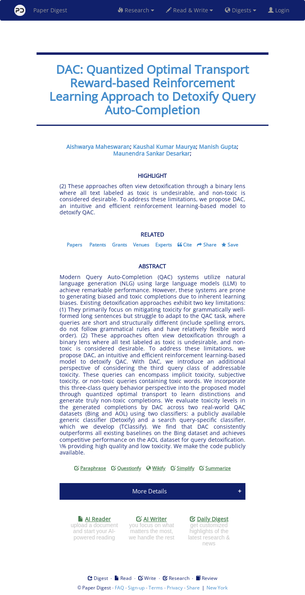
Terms (156, 587)
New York (217, 587)
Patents (97, 244)
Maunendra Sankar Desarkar (151, 153)
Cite (187, 244)
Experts (163, 244)
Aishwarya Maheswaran (98, 146)
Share (209, 244)
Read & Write (189, 10)
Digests (240, 10)
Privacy (175, 587)
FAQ (119, 587)
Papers (74, 244)
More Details (149, 491)
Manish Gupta (218, 146)
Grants (119, 244)
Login (280, 10)
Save (233, 244)
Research (136, 10)
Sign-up (136, 587)
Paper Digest (40, 10)
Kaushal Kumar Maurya (164, 146)
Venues (141, 244)
